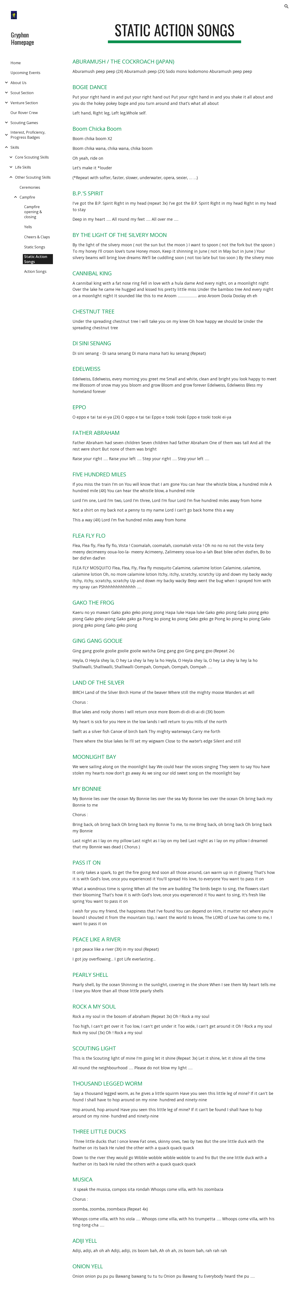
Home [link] (15, 62)
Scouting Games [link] (24, 122)
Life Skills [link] (23, 167)
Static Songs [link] (34, 247)
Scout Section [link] (22, 92)
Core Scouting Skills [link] (32, 157)
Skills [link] (14, 147)
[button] (286, 6)
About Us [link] (18, 82)
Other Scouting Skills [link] (33, 177)
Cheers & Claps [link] (37, 236)
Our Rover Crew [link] (24, 112)
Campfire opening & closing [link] (33, 211)
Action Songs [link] (35, 271)
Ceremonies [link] (30, 187)
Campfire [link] (27, 197)
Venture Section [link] (24, 102)
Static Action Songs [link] (35, 259)
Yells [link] (28, 226)
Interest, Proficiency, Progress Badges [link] (27, 135)
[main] (174, 32)
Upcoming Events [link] (25, 72)
